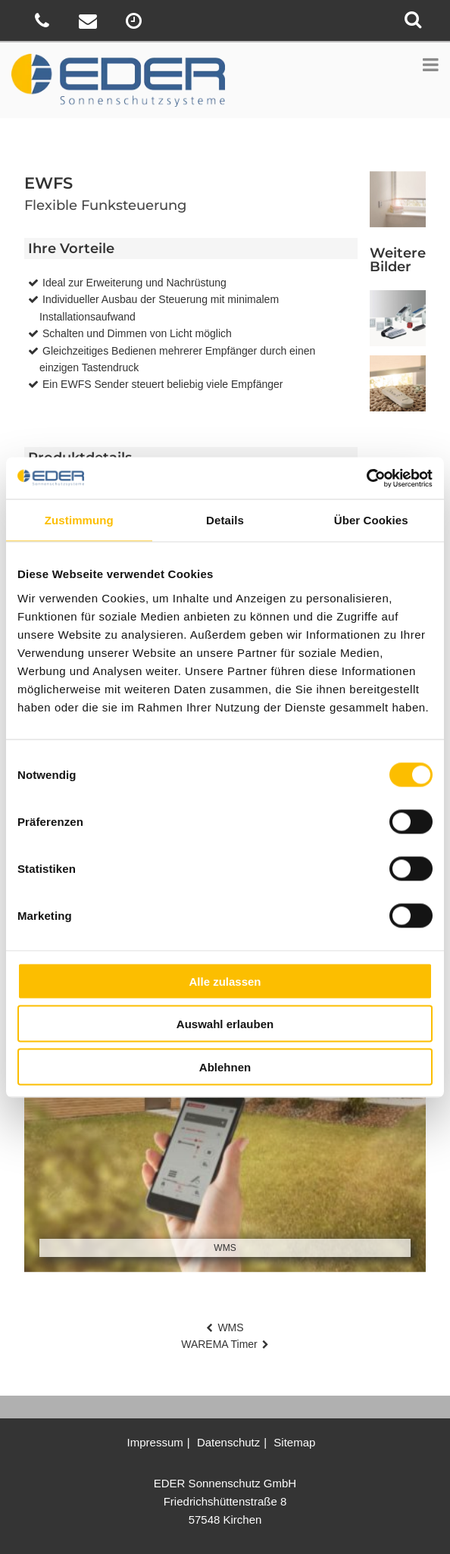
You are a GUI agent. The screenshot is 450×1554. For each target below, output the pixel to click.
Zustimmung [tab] (79, 520)
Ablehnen (225, 1066)
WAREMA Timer (219, 1344)
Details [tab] (225, 520)
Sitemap (294, 1442)
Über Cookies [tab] (371, 520)
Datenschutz (228, 1442)
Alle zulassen (225, 980)
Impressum (155, 1442)
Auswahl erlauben (225, 1024)
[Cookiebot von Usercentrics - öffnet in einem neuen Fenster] (366, 478)
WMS (230, 1327)
